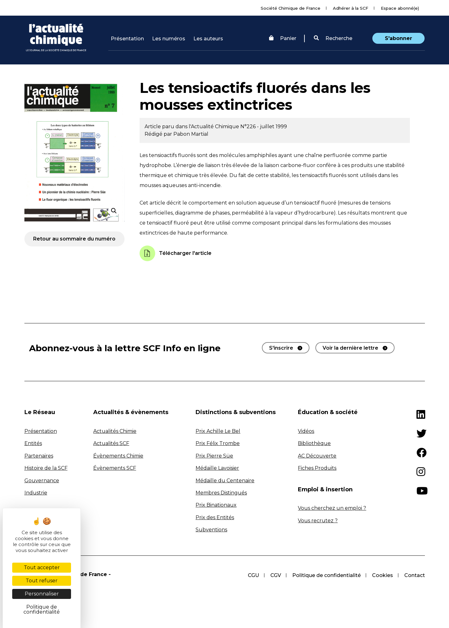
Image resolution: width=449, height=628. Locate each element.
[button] (333, 38)
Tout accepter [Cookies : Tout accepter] (42, 567)
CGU (253, 575)
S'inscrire (281, 348)
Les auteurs (208, 39)
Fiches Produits (317, 468)
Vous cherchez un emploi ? (332, 508)
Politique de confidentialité (326, 575)
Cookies (382, 575)
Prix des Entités (215, 517)
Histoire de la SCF (46, 468)
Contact (414, 575)
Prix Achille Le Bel (218, 431)
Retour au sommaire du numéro (74, 239)
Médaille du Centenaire (225, 481)
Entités (33, 443)
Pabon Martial (190, 134)
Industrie (35, 493)
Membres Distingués (221, 493)
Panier (282, 38)
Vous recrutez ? (318, 521)
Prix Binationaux (216, 505)
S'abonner (398, 38)
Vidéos (306, 431)
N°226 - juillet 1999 (263, 126)
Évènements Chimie (118, 456)
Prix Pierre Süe (214, 456)
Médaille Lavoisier (217, 468)
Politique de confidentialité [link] (41, 609)
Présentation (127, 39)
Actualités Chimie (114, 431)
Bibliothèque (314, 443)
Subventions (211, 530)
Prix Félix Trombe (218, 443)
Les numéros (168, 39)
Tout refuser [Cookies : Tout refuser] (42, 581)
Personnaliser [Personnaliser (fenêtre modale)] (42, 594)
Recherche (333, 38)
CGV (275, 575)
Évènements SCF (114, 468)
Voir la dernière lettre (350, 348)
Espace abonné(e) (400, 8)
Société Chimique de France (290, 8)
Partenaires (38, 456)
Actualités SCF (111, 443)
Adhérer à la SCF (350, 8)
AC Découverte (317, 456)
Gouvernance (41, 481)
